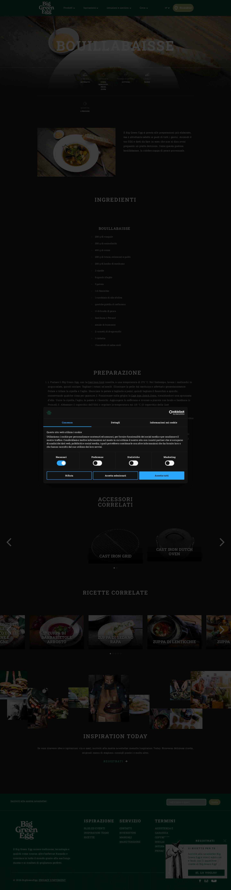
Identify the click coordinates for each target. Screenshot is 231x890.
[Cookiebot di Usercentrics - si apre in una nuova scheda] (170, 412)
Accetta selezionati (115, 475)
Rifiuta (69, 475)
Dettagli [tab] (115, 422)
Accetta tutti (162, 475)
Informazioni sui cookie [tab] (163, 422)
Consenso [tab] (67, 422)
